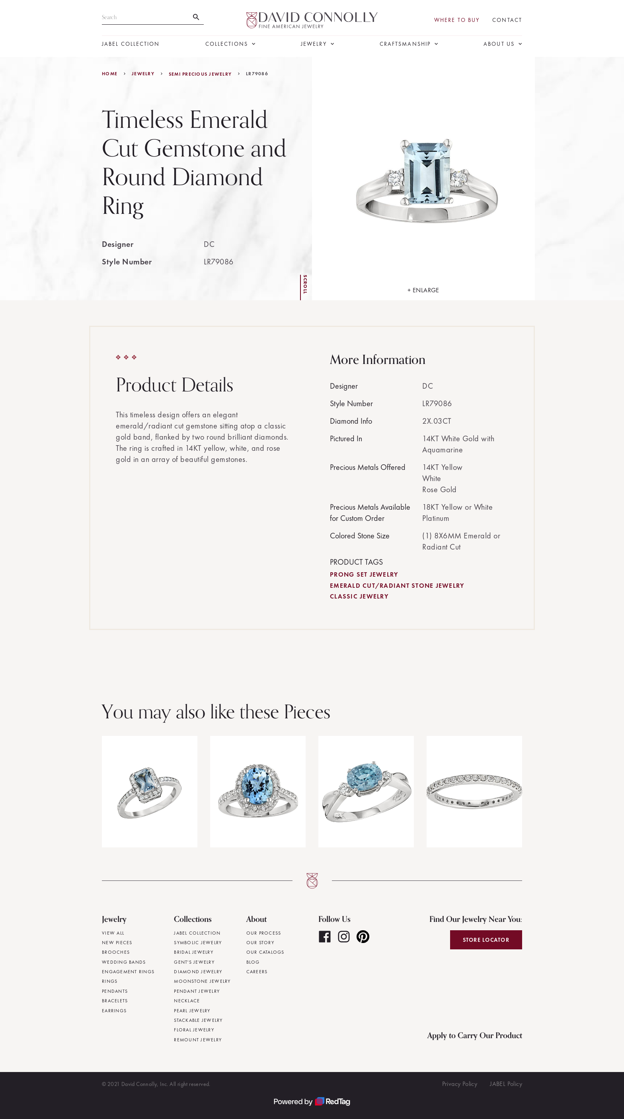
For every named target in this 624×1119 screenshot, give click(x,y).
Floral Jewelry (194, 1030)
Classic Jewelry (359, 596)
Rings (109, 981)
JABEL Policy (506, 1084)
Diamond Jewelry (198, 971)
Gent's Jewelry (194, 962)
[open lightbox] (423, 178)
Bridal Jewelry (193, 952)
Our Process (263, 933)
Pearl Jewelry (192, 1010)
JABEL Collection (131, 44)
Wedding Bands (124, 962)
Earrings (114, 1010)
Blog (253, 962)
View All (113, 933)
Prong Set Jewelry (364, 574)
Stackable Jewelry (198, 1020)
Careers (257, 971)
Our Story (260, 942)
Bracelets (115, 1001)
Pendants (115, 991)
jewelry (143, 73)
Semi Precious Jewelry (200, 74)
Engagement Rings (128, 971)
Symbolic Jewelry (198, 942)
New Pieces (117, 942)
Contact (507, 20)
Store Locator (486, 939)
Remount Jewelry (198, 1040)
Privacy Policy (460, 1084)
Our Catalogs (265, 952)
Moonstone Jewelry (202, 981)
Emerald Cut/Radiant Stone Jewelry (397, 585)
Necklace (187, 1001)
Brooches (116, 952)
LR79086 (257, 73)
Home (109, 73)
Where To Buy (457, 20)
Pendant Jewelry (197, 991)
